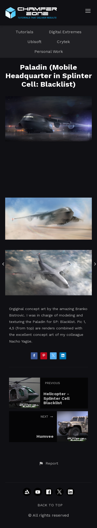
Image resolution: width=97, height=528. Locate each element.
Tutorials (24, 31)
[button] (48, 463)
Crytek (63, 41)
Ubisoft (34, 41)
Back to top (50, 505)
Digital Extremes (65, 31)
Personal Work (48, 51)
